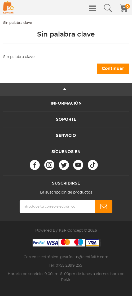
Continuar (113, 68)
